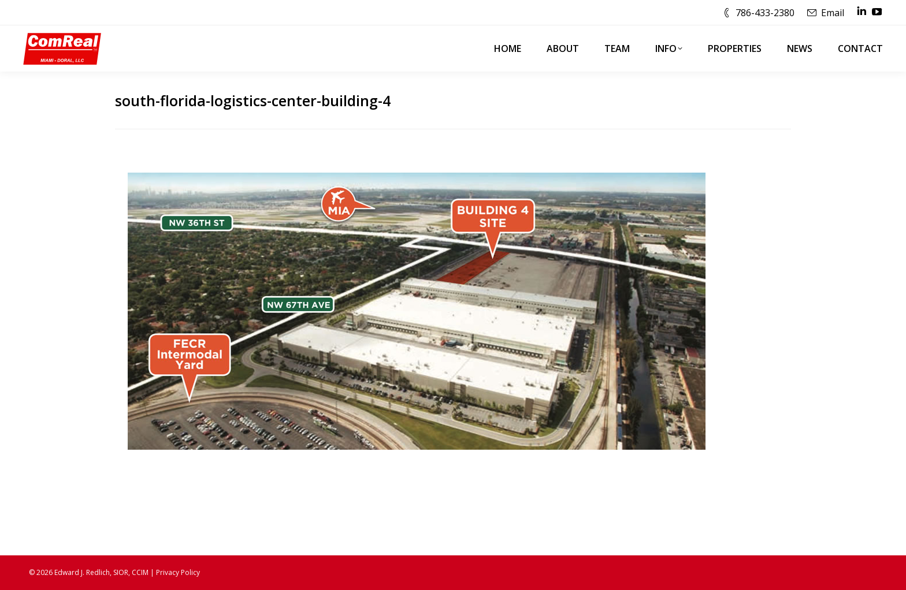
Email (832, 12)
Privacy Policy (178, 572)
